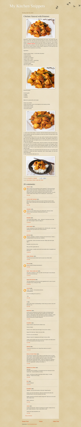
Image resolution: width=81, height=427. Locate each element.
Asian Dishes (29, 180)
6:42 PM (28, 402)
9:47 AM (28, 205)
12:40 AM (28, 275)
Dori (27, 381)
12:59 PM (28, 252)
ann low (28, 263)
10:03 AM (28, 384)
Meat (42, 180)
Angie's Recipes (30, 256)
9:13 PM (28, 342)
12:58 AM (28, 284)
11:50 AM (28, 222)
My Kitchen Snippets (27, 6)
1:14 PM (28, 318)
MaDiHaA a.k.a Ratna (31, 367)
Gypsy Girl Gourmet (31, 279)
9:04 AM (28, 195)
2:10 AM (28, 363)
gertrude (28, 235)
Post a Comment (28, 415)
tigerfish (28, 346)
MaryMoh (29, 217)
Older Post (56, 421)
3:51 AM (28, 297)
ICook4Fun (29, 322)
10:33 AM (28, 213)
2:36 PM (28, 259)
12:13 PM (28, 231)
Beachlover (29, 310)
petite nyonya (29, 226)
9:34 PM (28, 267)
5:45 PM (28, 413)
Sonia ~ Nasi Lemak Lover (32, 271)
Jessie (28, 406)
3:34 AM (28, 377)
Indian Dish (38, 180)
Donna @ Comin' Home (32, 354)
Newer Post (25, 421)
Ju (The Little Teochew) (32, 199)
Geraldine (29, 209)
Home (40, 421)
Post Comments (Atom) (32, 424)
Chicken (34, 180)
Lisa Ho (28, 288)
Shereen (28, 186)
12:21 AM (28, 349)
